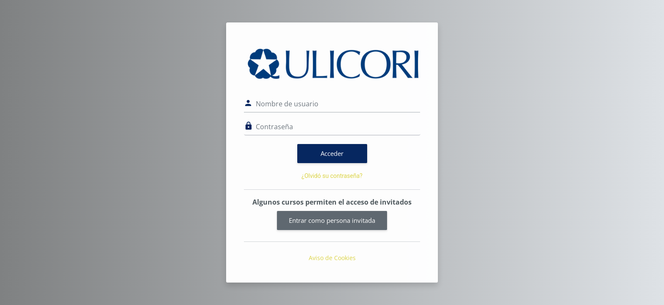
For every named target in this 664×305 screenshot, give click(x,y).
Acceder (332, 153)
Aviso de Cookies (332, 258)
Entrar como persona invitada (332, 220)
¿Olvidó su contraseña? (332, 175)
